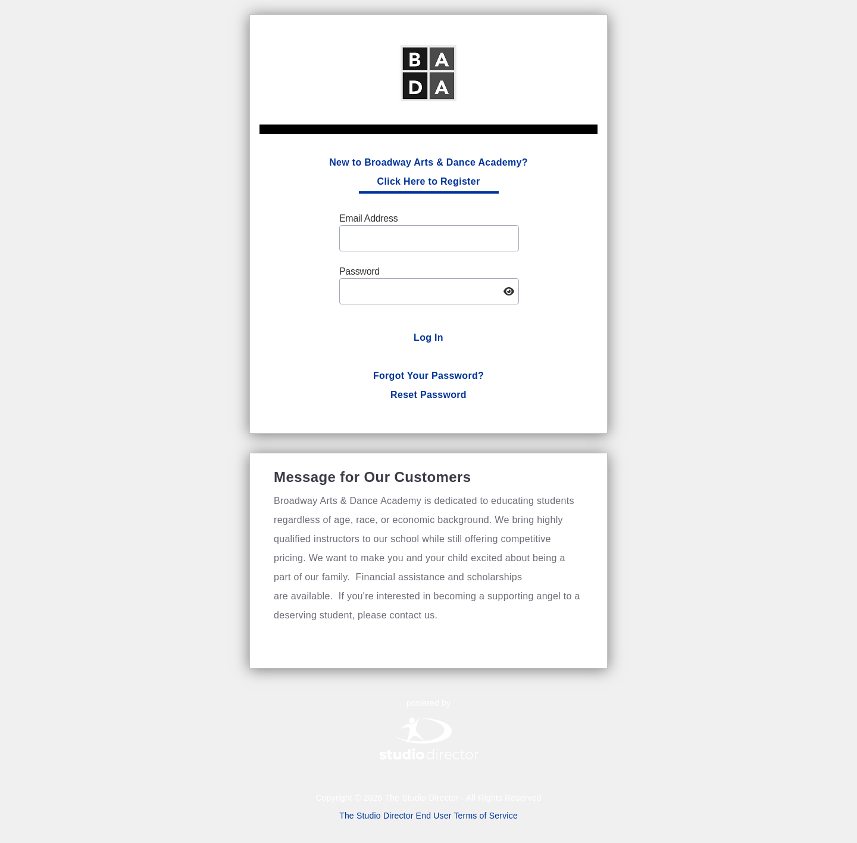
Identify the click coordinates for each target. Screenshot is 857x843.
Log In (428, 337)
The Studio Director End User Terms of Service (428, 815)
